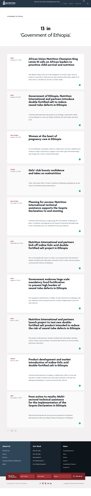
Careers (71, 3)
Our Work (38, 3)
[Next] (15, 437)
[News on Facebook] (40, 491)
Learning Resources (48, 3)
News (57, 3)
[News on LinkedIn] (51, 491)
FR (87, 3)
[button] (84, 3)
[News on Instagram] (43, 491)
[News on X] (45, 491)
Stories (65, 3)
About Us (31, 3)
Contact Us (78, 3)
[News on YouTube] (48, 491)
